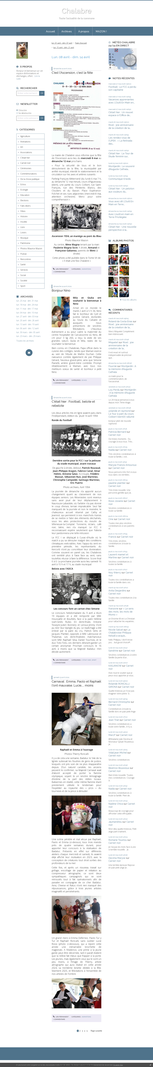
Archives (66, 31)
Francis (112, 536)
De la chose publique (29, 179)
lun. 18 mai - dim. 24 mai (27, 304)
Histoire (24, 216)
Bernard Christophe (119, 702)
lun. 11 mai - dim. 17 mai (27, 308)
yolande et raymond (119, 411)
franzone (113, 608)
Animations (25, 141)
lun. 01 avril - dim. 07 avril (62, 43)
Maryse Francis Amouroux (122, 465)
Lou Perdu (114, 389)
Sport (22, 286)
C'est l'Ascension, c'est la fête (72, 73)
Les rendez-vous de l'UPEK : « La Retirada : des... (120, 140)
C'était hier (25, 157)
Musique (24, 237)
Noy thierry (114, 572)
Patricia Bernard (117, 431)
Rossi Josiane (115, 501)
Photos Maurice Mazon (31, 248)
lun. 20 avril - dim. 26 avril (27, 320)
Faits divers (25, 205)
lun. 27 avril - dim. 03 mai (27, 316)
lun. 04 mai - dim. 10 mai (27, 312)
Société (23, 280)
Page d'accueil (81, 43)
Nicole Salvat (115, 629)
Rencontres (25, 259)
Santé (23, 264)
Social (23, 275)
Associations (26, 152)
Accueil (50, 31)
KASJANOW (114, 665)
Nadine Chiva (115, 803)
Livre (22, 227)
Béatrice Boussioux (118, 768)
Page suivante (96, 1031)
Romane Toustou (117, 840)
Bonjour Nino (61, 290)
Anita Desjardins (117, 590)
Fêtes (22, 211)
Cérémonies (25, 168)
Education (24, 195)
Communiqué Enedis (119, 179)
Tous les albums (129, 299)
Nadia (111, 450)
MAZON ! (101, 31)
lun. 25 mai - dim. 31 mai (27, 300)
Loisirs (23, 232)
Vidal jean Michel (117, 752)
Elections (24, 200)
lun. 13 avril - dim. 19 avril (27, 324)
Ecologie (24, 189)
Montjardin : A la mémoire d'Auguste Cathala (122, 369)
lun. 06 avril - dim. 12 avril (27, 328)
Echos (23, 184)
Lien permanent (61, 269)
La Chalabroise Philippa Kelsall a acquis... (119, 632)
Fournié (112, 366)
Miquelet (113, 342)
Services (24, 269)
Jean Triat (113, 720)
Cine (110, 519)
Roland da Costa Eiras (120, 321)
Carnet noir (25, 163)
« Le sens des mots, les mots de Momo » (121, 611)
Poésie (23, 253)
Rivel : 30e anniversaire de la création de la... (121, 345)
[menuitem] (50, 31)
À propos (83, 31)
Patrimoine (25, 243)
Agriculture (25, 136)
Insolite (23, 221)
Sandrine (113, 650)
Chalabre (76, 11)
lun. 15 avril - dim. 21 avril (63, 47)
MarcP (112, 735)
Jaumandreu (115, 821)
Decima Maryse (116, 858)
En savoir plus (118, 1065)
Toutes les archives (25, 340)
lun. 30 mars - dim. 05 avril (28, 332)
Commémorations (28, 173)
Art (21, 147)
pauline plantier (117, 483)
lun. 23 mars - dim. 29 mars (28, 336)
